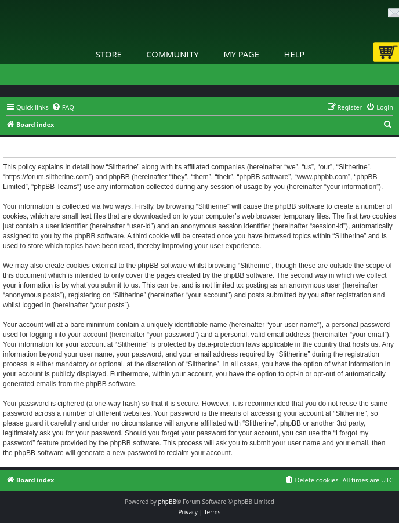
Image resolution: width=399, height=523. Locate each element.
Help (294, 54)
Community (172, 54)
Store (109, 54)
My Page (241, 54)
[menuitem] (63, 107)
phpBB (167, 501)
